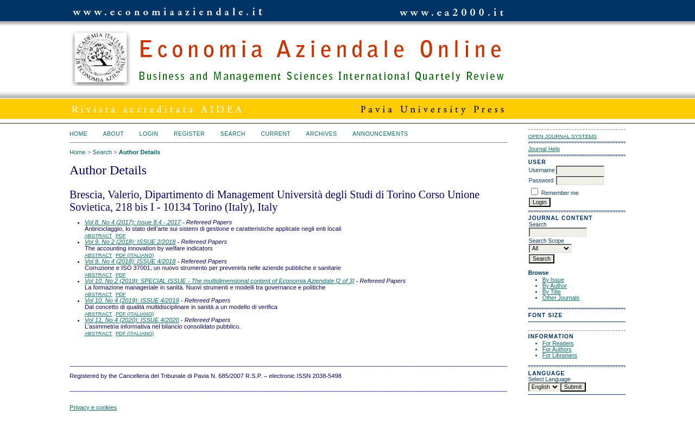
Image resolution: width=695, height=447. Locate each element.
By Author (554, 286)
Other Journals (560, 298)
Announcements (380, 134)
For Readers (558, 344)
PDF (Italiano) (135, 255)
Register (189, 134)
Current (275, 134)
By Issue (553, 280)
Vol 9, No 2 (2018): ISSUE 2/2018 (130, 241)
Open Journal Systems (562, 136)
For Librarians (559, 355)
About (113, 134)
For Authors (557, 349)
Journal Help (544, 149)
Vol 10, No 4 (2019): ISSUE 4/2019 (132, 300)
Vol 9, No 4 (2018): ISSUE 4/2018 (130, 261)
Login (149, 134)
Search (232, 134)
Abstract (98, 235)
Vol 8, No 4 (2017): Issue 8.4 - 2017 (133, 222)
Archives (321, 134)
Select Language (549, 379)
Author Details (139, 152)
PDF (121, 235)
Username (542, 170)
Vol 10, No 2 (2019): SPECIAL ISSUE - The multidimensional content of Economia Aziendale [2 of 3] (219, 281)
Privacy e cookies (93, 407)
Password (541, 181)
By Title (551, 292)
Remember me (560, 193)
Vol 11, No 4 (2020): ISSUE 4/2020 (132, 320)
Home (78, 134)
